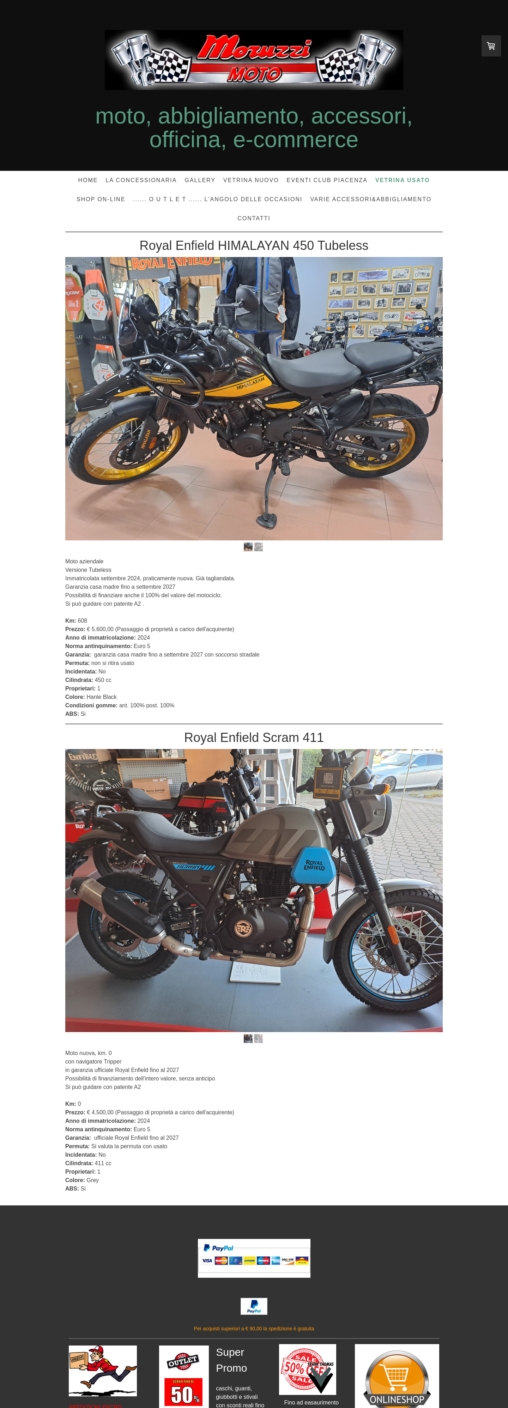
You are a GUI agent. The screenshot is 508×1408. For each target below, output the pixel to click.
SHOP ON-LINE (101, 199)
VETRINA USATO (402, 180)
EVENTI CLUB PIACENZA (327, 180)
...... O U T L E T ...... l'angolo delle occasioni (217, 199)
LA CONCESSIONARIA (141, 180)
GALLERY (200, 180)
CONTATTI (254, 218)
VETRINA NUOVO (251, 180)
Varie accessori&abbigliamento (370, 199)
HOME (88, 180)
